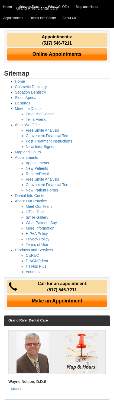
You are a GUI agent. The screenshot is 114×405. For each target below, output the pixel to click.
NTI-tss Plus (36, 266)
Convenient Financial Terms (49, 136)
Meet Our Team (39, 206)
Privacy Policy (37, 239)
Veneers (33, 272)
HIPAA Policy (37, 233)
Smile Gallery (37, 217)
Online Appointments (57, 54)
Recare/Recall (38, 174)
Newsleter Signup (41, 146)
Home (7, 7)
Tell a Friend (36, 119)
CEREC (32, 255)
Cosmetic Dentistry (31, 87)
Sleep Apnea (25, 97)
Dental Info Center (43, 18)
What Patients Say (41, 223)
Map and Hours (87, 7)
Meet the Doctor (28, 108)
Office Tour (35, 212)
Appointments (13, 18)
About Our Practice (31, 201)
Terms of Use (37, 244)
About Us (69, 18)
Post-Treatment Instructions (49, 141)
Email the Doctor (40, 114)
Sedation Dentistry (30, 92)
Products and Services (34, 250)
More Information (40, 228)
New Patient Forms (42, 190)
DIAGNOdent (37, 261)
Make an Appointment (57, 301)
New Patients (37, 168)
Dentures (22, 103)
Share (15, 388)
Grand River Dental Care (37, 8)
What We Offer (58, 7)
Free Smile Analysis (42, 130)
